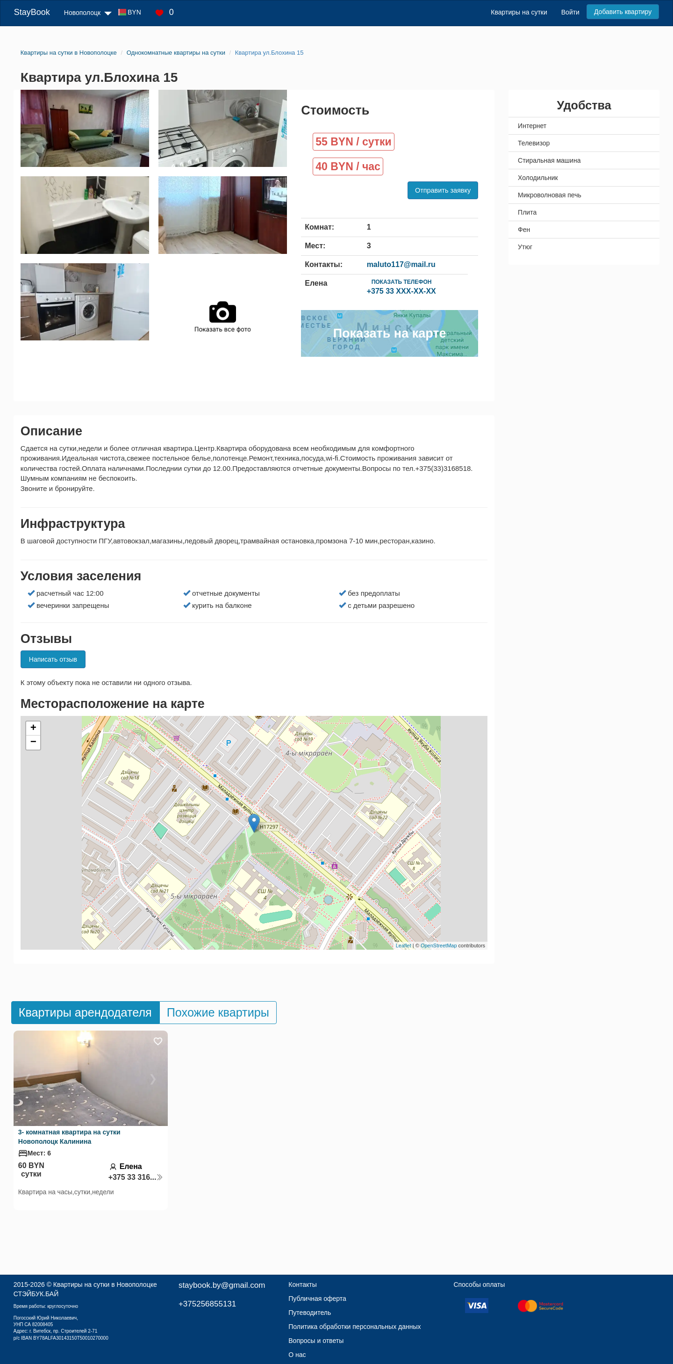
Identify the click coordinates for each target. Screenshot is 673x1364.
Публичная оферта (317, 1298)
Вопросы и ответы (316, 1340)
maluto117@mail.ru (401, 264)
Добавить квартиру (623, 11)
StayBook (32, 12)
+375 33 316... (136, 1177)
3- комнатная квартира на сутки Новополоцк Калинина (69, 1136)
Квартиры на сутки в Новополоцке (105, 1284)
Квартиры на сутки (519, 12)
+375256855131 (207, 1303)
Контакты (302, 1284)
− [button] (33, 743)
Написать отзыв (53, 659)
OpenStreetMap (439, 945)
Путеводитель (309, 1312)
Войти (570, 12)
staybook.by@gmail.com (222, 1285)
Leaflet (403, 945)
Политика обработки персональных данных (354, 1326)
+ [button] (33, 729)
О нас (297, 1354)
